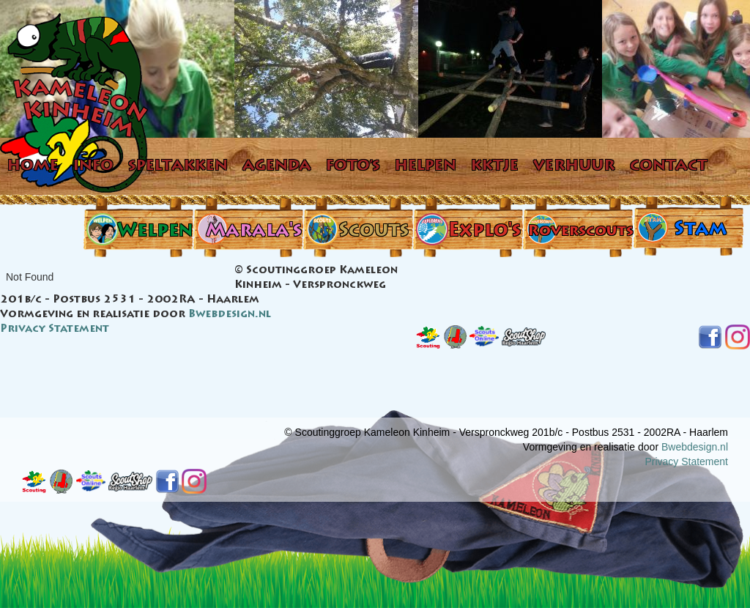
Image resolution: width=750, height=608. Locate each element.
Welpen (155, 232)
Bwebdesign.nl (229, 315)
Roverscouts (580, 231)
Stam (700, 230)
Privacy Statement (54, 330)
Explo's (484, 232)
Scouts (373, 232)
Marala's (254, 232)
